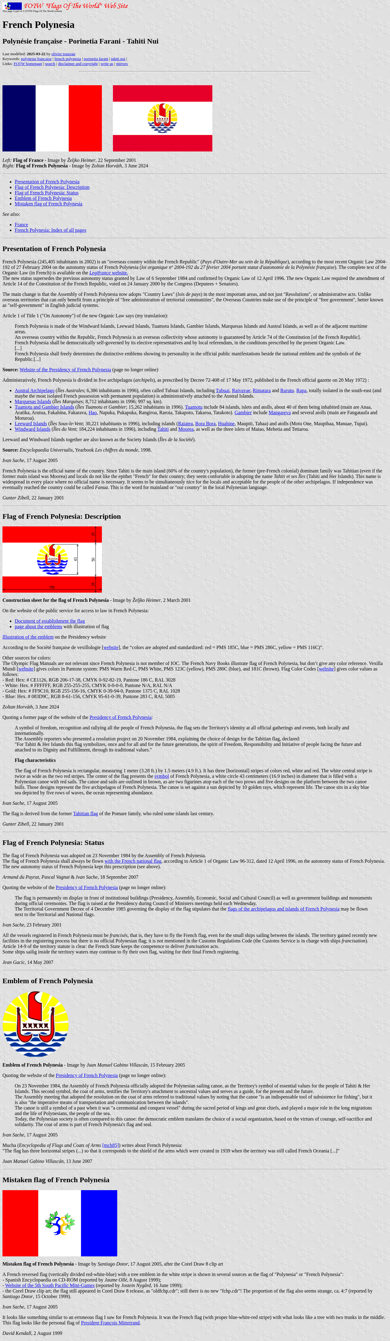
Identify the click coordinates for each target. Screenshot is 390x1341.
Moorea (186, 429)
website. (108, 272)
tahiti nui (118, 58)
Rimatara (262, 390)
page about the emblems (38, 626)
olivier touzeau (63, 54)
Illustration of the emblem (28, 637)
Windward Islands (32, 429)
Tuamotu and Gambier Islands (44, 407)
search (50, 63)
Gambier (243, 412)
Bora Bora (205, 423)
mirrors (122, 63)
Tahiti (163, 429)
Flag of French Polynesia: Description (52, 187)
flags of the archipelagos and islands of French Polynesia (283, 908)
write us (107, 63)
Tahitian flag (85, 813)
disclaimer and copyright (78, 63)
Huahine (226, 423)
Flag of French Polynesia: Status (47, 192)
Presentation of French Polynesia (47, 181)
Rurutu (287, 390)
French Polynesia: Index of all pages (50, 230)
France (21, 224)
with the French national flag (133, 861)
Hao (93, 412)
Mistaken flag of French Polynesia (48, 203)
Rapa (301, 390)
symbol (162, 776)
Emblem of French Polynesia (43, 198)
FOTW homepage (28, 63)
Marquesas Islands (33, 401)
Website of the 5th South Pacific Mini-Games (50, 1285)
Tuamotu (194, 407)
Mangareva (280, 412)
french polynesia (67, 58)
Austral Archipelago (34, 390)
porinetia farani (96, 58)
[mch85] (110, 1145)
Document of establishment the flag (50, 621)
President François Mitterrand (110, 1322)
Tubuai (223, 390)
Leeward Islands (31, 423)
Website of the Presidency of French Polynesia (65, 369)
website (110, 647)
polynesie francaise (36, 58)
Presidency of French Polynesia (121, 717)
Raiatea (185, 423)
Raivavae (241, 390)
